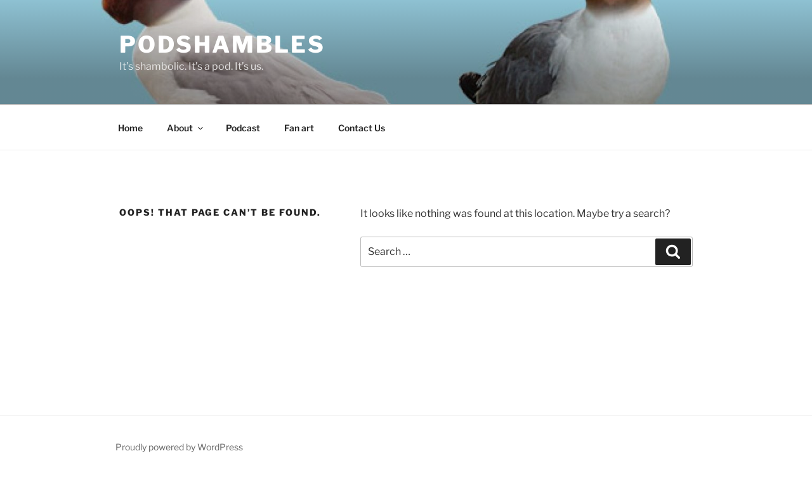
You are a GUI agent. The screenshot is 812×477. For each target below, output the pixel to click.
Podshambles (222, 44)
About (186, 127)
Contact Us (361, 127)
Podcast (243, 127)
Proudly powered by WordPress (179, 446)
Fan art (299, 127)
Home (130, 127)
